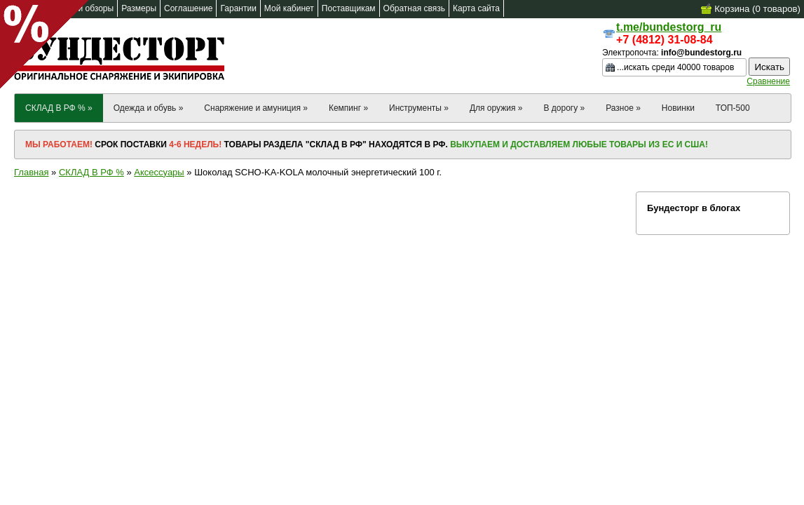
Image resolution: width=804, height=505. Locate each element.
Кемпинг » (348, 108)
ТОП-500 (733, 108)
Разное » (623, 108)
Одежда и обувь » (149, 108)
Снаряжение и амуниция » (256, 108)
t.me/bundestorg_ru (668, 27)
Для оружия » (496, 108)
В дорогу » (564, 108)
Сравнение (768, 81)
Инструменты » (419, 108)
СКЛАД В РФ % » (59, 108)
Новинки (678, 108)
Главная (31, 172)
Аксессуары (159, 172)
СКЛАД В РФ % (91, 172)
